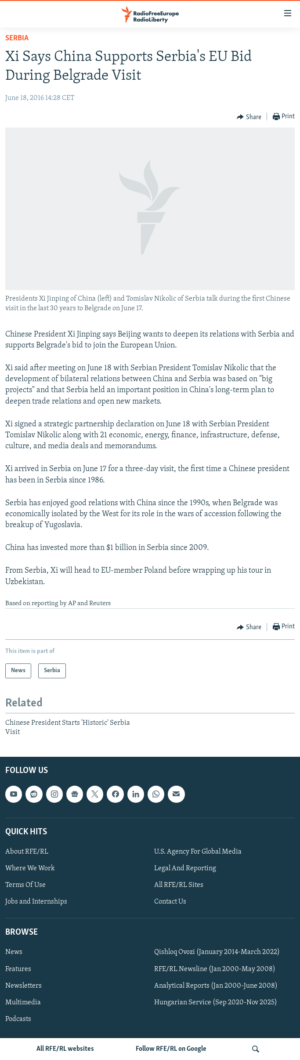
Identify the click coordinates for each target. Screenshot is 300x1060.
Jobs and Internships (36, 901)
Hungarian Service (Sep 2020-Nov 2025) (215, 1002)
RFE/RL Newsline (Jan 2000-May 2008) (214, 969)
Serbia (17, 38)
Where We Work (30, 868)
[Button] (249, 117)
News (13, 952)
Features (18, 969)
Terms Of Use (25, 885)
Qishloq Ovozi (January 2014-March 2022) (217, 952)
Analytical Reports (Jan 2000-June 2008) (216, 985)
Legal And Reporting (185, 868)
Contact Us (170, 901)
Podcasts (18, 1019)
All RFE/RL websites (65, 1049)
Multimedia (23, 1002)
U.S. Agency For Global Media (198, 851)
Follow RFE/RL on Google (171, 1049)
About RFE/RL (26, 851)
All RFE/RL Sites (178, 885)
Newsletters (23, 985)
